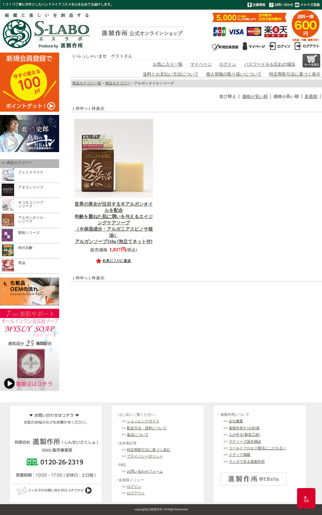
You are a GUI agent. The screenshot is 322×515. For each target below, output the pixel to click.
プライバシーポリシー (145, 456)
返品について (138, 435)
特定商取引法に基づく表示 (294, 74)
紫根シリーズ (29, 233)
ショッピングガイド (143, 421)
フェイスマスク (30, 172)
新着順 (311, 96)
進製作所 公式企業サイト (253, 479)
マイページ (201, 64)
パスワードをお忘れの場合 (269, 64)
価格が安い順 (255, 96)
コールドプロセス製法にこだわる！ (258, 448)
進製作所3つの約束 (244, 428)
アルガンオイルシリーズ (30, 219)
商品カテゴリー (117, 83)
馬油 (21, 263)
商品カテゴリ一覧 (86, 83)
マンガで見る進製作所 (247, 461)
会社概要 (236, 421)
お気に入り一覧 (168, 64)
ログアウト (136, 493)
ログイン (227, 64)
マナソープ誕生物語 (245, 441)
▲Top (306, 498)
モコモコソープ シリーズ (30, 204)
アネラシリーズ (30, 187)
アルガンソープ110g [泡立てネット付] (114, 222)
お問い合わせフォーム (145, 471)
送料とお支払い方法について (170, 74)
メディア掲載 (239, 455)
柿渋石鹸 (25, 248)
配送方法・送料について (147, 428)
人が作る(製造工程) (244, 435)
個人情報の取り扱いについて (234, 74)
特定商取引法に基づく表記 (148, 450)
